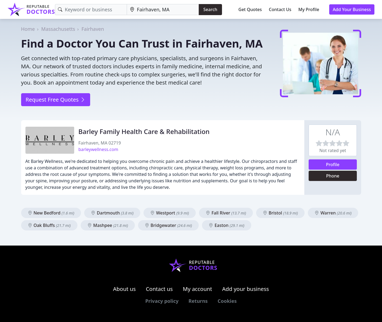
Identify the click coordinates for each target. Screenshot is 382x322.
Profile (332, 164)
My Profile (308, 9)
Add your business (245, 289)
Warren (333, 213)
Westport (169, 213)
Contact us (159, 289)
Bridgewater (168, 225)
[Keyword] (91, 9)
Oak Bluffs (49, 225)
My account (197, 289)
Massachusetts (58, 29)
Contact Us (280, 9)
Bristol (280, 213)
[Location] (163, 9)
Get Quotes (250, 9)
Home (28, 29)
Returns (198, 301)
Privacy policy (162, 301)
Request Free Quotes (56, 99)
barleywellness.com (98, 149)
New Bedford (51, 213)
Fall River (226, 213)
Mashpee (107, 225)
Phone (332, 176)
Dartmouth (112, 213)
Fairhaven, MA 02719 (100, 143)
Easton (226, 225)
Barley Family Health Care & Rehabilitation (144, 131)
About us (124, 289)
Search (210, 9)
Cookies (227, 301)
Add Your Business (352, 9)
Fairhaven (92, 29)
